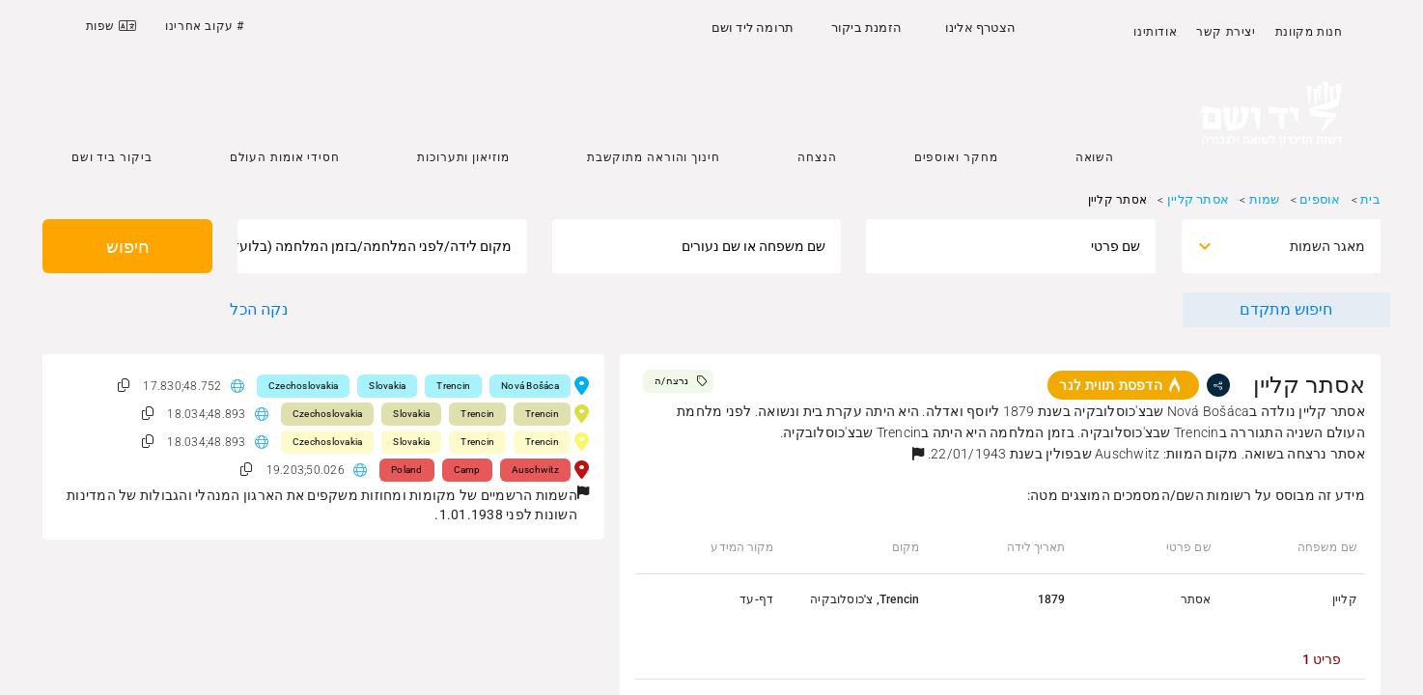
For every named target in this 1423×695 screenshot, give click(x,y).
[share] (1218, 385)
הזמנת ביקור (866, 27)
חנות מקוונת (1309, 32)
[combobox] (1298, 246)
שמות (1264, 199)
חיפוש (128, 246)
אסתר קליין (1198, 199)
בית (1370, 199)
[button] (918, 453)
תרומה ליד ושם (753, 27)
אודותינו (1155, 32)
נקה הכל (258, 309)
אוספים (1319, 199)
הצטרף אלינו (980, 27)
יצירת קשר (1225, 32)
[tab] (1321, 659)
